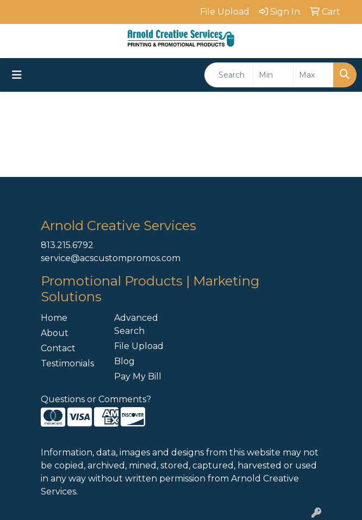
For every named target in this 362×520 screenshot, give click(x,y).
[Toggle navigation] (16, 75)
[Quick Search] (228, 74)
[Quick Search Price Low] (273, 74)
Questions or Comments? (96, 399)
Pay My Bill (137, 376)
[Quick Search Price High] (313, 74)
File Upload (139, 346)
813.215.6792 (67, 245)
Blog (124, 361)
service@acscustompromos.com (110, 258)
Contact (58, 348)
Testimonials (67, 363)
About (54, 333)
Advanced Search (136, 324)
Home (54, 318)
